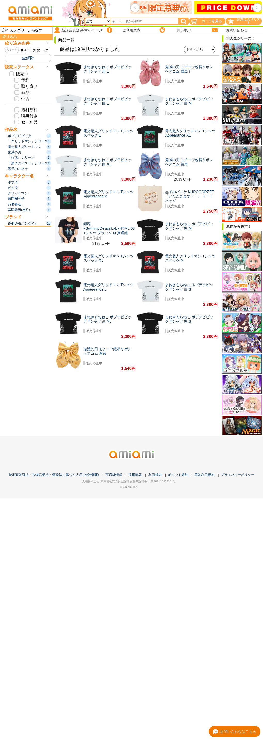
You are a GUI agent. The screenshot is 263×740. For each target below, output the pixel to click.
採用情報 (135, 475)
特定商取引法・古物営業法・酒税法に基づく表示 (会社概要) (54, 475)
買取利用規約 (204, 475)
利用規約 (155, 475)
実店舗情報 (113, 475)
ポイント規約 (178, 475)
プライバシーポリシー (237, 475)
